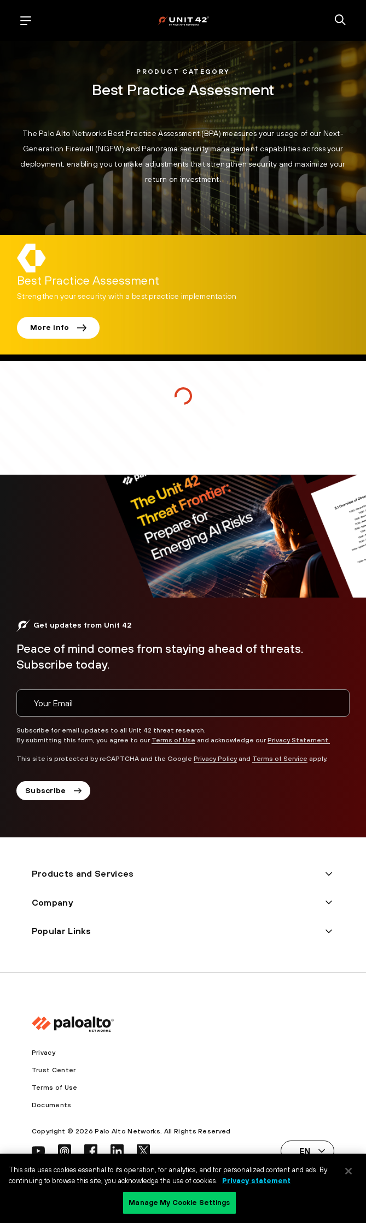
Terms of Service (279, 759)
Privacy (43, 1052)
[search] (340, 21)
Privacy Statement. (299, 740)
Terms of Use (173, 740)
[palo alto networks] (183, 20)
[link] (88, 281)
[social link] (38, 1150)
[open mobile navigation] (26, 21)
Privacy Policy (215, 759)
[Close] (348, 1171)
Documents (52, 1105)
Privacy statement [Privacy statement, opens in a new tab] (256, 1181)
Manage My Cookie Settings (179, 1202)
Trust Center (54, 1070)
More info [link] (58, 327)
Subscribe (53, 790)
